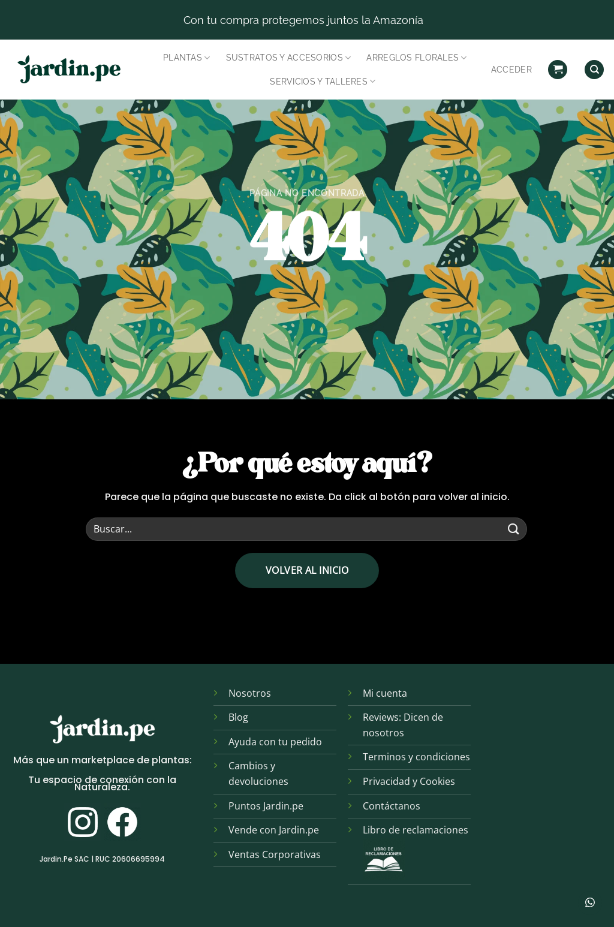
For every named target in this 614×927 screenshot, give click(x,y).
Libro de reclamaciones (415, 829)
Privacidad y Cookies (409, 781)
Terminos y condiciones (416, 756)
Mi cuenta (385, 693)
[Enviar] (514, 529)
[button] (557, 70)
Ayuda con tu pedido (275, 741)
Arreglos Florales (416, 58)
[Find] (594, 70)
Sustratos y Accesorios (288, 58)
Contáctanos (391, 805)
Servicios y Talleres (322, 81)
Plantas (186, 58)
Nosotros (249, 693)
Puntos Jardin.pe (265, 805)
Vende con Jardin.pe (273, 829)
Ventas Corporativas (274, 854)
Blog (238, 717)
